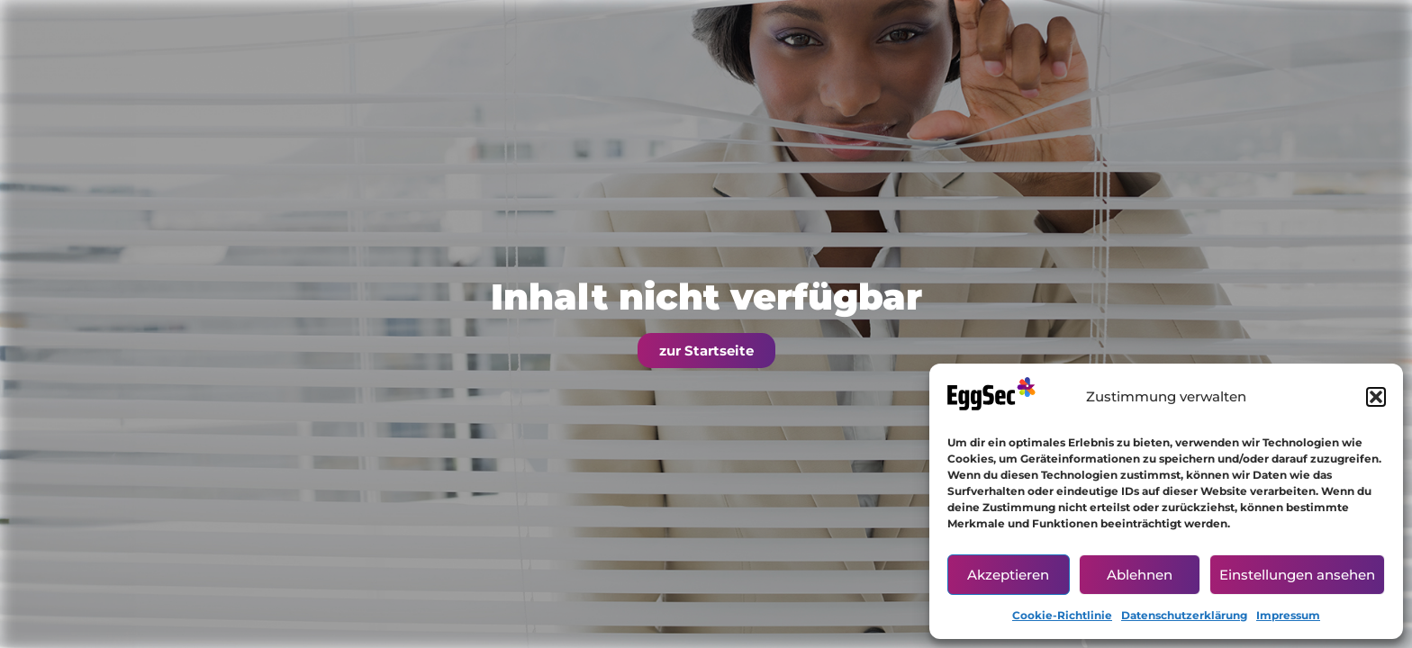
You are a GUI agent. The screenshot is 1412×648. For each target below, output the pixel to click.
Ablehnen (1139, 574)
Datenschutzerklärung (1184, 615)
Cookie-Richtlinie (1062, 615)
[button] (1376, 397)
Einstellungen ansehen (1297, 574)
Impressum (1288, 615)
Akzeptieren (1008, 574)
